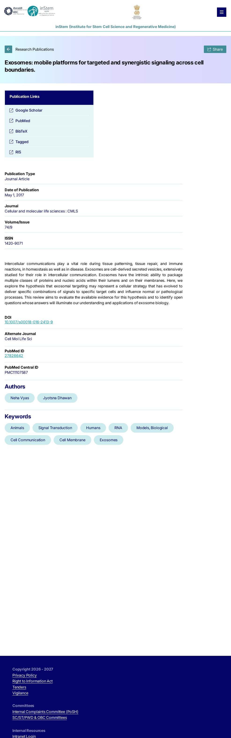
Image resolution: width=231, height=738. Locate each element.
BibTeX (21, 131)
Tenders (19, 687)
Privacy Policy (24, 675)
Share (215, 49)
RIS (18, 152)
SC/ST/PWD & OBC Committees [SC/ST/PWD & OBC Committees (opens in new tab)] (39, 717)
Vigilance (20, 693)
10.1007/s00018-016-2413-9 (29, 322)
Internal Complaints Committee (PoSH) (45, 711)
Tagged (22, 141)
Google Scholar (28, 110)
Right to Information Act (32, 681)
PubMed (22, 120)
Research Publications (29, 49)
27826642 (14, 355)
